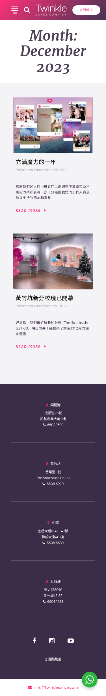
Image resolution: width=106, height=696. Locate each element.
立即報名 (86, 10)
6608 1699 (55, 425)
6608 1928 (55, 601)
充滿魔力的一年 (36, 162)
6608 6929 (55, 484)
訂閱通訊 (53, 659)
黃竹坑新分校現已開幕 (44, 298)
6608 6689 (55, 543)
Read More (31, 210)
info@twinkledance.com (53, 687)
